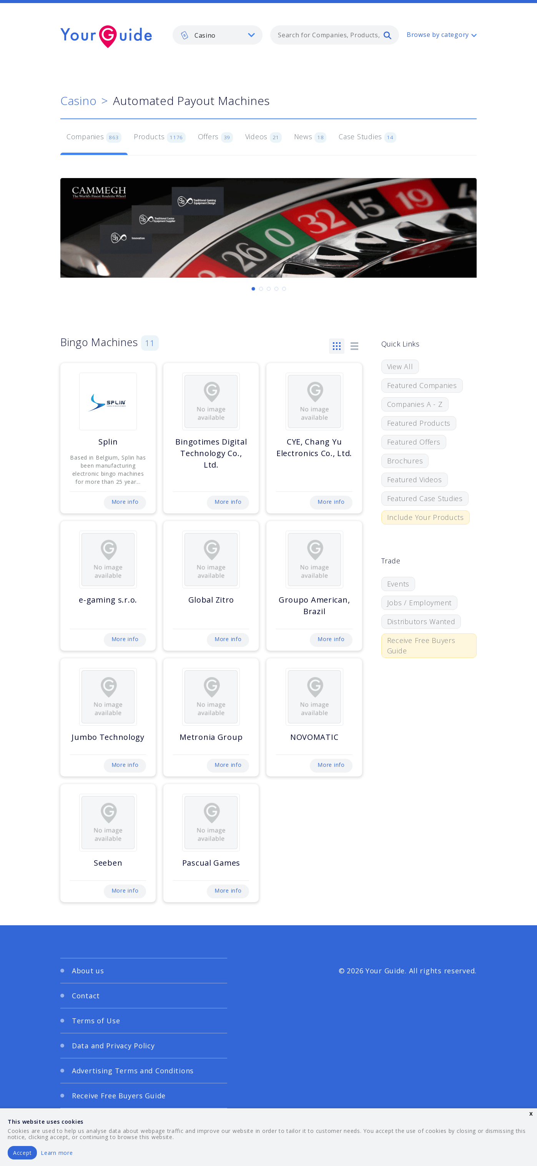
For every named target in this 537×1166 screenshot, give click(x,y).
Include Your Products (425, 517)
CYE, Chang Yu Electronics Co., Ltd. (314, 447)
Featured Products (419, 423)
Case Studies (367, 137)
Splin (108, 441)
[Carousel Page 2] (261, 289)
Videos (263, 137)
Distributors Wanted (421, 621)
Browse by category (438, 34)
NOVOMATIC (314, 737)
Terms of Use (96, 1020)
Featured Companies (422, 385)
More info (124, 501)
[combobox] (334, 35)
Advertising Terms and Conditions (133, 1070)
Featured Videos (414, 479)
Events (398, 583)
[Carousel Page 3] (269, 289)
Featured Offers (414, 441)
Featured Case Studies (425, 498)
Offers (215, 137)
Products (160, 137)
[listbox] (218, 35)
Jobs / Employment (419, 602)
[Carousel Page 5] (284, 289)
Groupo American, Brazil (314, 605)
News (310, 137)
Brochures (405, 460)
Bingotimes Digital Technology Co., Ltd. (211, 453)
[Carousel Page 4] (276, 289)
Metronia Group (211, 737)
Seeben (108, 863)
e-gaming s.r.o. (108, 600)
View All (400, 366)
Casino (78, 100)
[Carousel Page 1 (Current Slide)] (253, 289)
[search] (387, 35)
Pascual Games (211, 863)
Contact (86, 995)
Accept (22, 1152)
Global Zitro (211, 600)
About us (88, 970)
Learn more (57, 1152)
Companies (94, 137)
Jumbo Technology (108, 737)
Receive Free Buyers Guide (421, 645)
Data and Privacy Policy (113, 1045)
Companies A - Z (415, 404)
